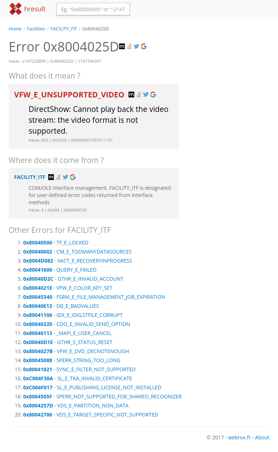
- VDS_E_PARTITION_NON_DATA (76, 405)
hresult (27, 9)
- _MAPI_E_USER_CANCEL (67, 333)
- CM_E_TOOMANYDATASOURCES (77, 251)
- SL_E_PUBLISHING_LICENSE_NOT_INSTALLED (92, 387)
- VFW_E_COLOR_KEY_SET (67, 287)
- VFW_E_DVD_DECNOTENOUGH (76, 351)
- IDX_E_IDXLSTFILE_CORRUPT (73, 314)
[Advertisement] (229, 68)
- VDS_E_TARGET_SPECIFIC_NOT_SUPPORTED (90, 414)
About (262, 437)
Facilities (36, 29)
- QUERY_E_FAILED (60, 269)
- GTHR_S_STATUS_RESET (67, 342)
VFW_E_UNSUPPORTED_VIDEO (70, 94)
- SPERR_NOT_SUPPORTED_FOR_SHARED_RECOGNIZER (102, 396)
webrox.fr (239, 437)
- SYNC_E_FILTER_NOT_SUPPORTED (79, 369)
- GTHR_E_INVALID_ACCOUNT (73, 278)
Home (15, 29)
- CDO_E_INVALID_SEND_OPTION (76, 324)
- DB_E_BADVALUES (61, 305)
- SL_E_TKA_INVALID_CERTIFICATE (77, 378)
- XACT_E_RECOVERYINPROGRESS (77, 260)
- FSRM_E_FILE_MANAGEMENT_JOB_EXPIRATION (94, 296)
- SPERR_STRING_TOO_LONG (72, 360)
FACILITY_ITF (64, 29)
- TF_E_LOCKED (55, 242)
